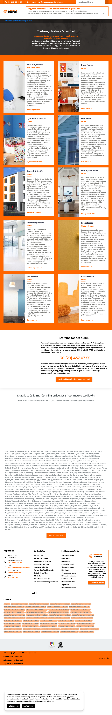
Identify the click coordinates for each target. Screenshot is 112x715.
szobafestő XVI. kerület (53, 677)
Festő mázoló (86, 323)
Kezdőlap (8, 20)
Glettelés (37, 587)
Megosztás (103, 708)
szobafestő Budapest (33, 666)
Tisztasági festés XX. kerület (39, 663)
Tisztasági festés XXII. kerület (86, 663)
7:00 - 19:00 (30, 2)
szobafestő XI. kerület (51, 673)
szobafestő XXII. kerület (74, 681)
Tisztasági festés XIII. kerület (61, 655)
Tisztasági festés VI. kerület (84, 648)
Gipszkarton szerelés (42, 590)
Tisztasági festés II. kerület (87, 645)
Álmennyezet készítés (42, 572)
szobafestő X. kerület (32, 673)
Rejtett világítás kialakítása (44, 581)
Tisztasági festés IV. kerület (38, 648)
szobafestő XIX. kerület (13, 681)
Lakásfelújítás (41, 562)
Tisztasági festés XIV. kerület (85, 655)
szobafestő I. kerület (52, 666)
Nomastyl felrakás (41, 578)
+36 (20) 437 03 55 (13, 2)
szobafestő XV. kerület (33, 677)
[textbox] (74, 352)
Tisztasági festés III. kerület (15, 648)
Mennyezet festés (88, 215)
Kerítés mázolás (40, 626)
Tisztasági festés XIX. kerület (15, 663)
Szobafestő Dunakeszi (21, 645)
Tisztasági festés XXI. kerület (62, 663)
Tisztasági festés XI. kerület (15, 655)
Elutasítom (28, 706)
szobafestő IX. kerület (13, 673)
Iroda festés (85, 108)
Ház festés (85, 162)
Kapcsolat (30, 20)
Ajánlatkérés (19, 20)
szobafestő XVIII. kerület (95, 677)
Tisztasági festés (33, 109)
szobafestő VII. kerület (71, 670)
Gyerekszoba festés (34, 162)
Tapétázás (38, 632)
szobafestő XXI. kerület (53, 681)
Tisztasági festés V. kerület (61, 648)
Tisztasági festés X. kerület (85, 652)
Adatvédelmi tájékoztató (33, 701)
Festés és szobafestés (45, 598)
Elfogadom (14, 706)
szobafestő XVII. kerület (74, 677)
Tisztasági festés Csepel (13, 666)
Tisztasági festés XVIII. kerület (87, 659)
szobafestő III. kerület (89, 666)
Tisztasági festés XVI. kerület (38, 659)
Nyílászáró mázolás (41, 623)
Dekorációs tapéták (41, 635)
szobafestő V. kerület (32, 670)
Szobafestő (31, 323)
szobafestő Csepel (92, 681)
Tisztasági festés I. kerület (64, 645)
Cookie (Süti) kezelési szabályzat (65, 699)
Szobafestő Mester (97, 594)
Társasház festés (33, 214)
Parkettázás (38, 566)
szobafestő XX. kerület (33, 681)
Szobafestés (85, 269)
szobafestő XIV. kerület (13, 677)
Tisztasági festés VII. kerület (15, 652)
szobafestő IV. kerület (13, 670)
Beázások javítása (41, 584)
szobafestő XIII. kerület (91, 673)
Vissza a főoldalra (56, 547)
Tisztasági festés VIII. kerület (38, 652)
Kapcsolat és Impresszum (13, 713)
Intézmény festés (33, 270)
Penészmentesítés (41, 569)
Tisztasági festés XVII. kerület (63, 659)
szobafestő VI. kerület (51, 670)
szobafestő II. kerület (70, 666)
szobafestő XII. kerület (71, 673)
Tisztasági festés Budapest (42, 645)
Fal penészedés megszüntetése (46, 593)
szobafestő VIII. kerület (91, 670)
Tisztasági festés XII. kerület (38, 655)
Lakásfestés (38, 608)
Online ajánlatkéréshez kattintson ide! (74, 384)
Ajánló (61, 598)
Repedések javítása (41, 575)
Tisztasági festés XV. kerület (15, 659)
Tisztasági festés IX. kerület (62, 652)
